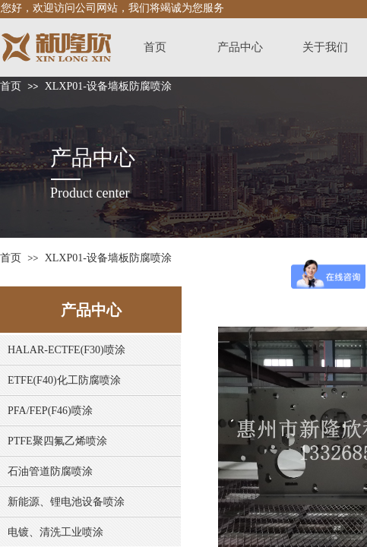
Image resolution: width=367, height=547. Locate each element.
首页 (10, 86)
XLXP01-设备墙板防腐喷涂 (108, 86)
